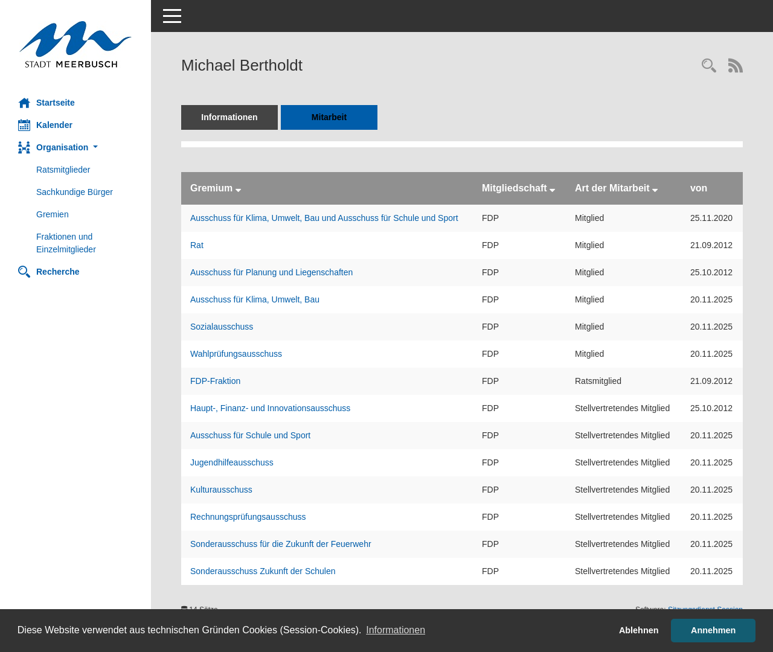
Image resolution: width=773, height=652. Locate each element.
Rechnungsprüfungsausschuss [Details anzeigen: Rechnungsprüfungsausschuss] (248, 517)
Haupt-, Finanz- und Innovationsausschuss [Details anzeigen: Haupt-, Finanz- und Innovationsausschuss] (270, 408)
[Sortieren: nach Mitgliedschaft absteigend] (552, 188)
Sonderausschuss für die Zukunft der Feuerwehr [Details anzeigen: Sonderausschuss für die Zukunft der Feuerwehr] (280, 544)
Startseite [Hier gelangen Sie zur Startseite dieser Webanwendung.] (46, 103)
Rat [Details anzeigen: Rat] (197, 245)
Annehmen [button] (713, 630)
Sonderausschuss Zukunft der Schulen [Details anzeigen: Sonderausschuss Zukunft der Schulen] (262, 571)
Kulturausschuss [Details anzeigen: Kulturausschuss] (221, 489)
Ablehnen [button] (639, 630)
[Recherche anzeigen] (709, 67)
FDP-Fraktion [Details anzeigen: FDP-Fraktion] (215, 381)
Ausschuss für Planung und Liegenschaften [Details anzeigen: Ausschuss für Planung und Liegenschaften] (271, 272)
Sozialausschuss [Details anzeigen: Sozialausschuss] (221, 326)
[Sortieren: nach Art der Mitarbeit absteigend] (655, 188)
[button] (75, 147)
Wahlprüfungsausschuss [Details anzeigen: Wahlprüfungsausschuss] (236, 354)
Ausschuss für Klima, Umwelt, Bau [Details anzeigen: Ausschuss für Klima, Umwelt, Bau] (254, 299)
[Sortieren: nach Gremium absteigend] (238, 188)
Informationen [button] (395, 630)
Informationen (229, 117)
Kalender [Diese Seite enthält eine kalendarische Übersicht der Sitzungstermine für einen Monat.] (45, 125)
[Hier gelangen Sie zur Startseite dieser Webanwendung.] (75, 44)
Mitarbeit (329, 117)
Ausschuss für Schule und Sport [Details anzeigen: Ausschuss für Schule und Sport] (250, 435)
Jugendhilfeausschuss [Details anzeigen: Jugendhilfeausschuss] (232, 462)
